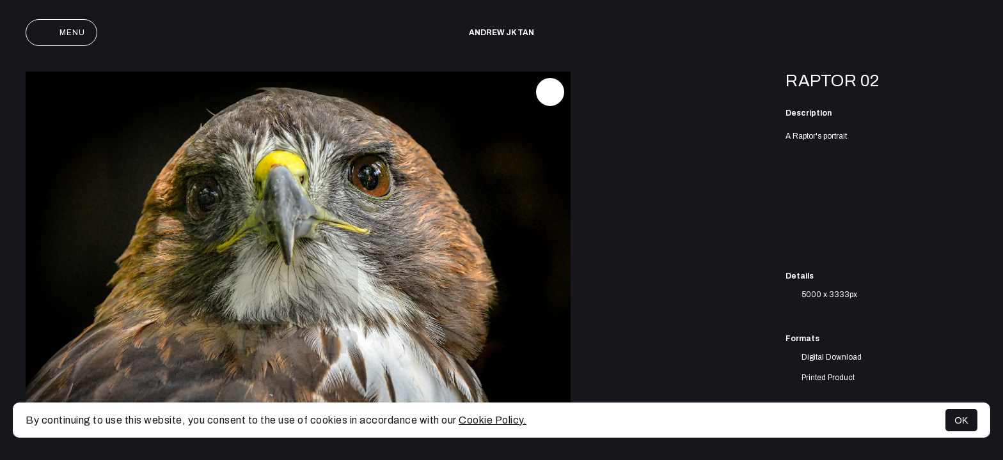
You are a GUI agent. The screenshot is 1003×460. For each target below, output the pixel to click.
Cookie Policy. (492, 420)
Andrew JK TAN (501, 32)
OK (961, 420)
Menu (61, 32)
